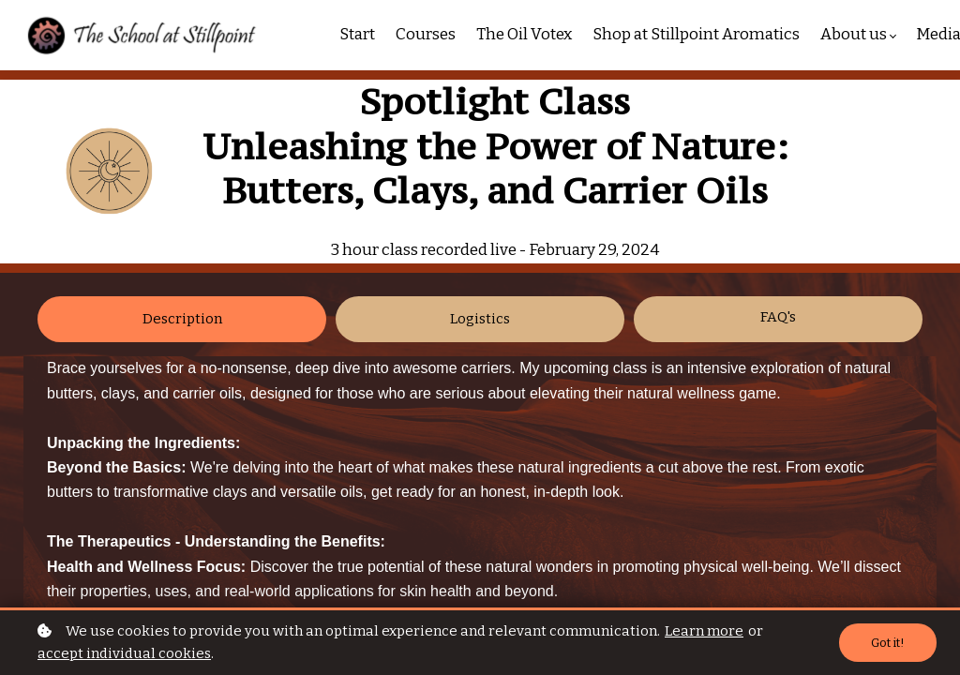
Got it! (888, 643)
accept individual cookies (124, 653)
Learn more (704, 630)
